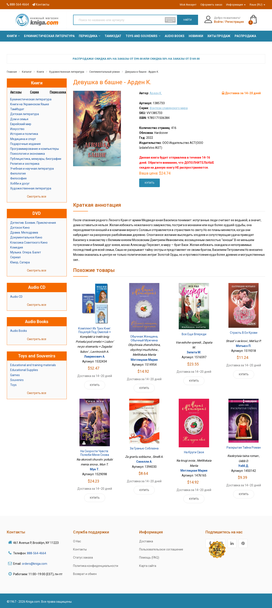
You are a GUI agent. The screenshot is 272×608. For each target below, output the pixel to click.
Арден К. (156, 93)
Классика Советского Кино (29, 242)
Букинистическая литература (30, 99)
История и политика (24, 134)
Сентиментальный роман (104, 71)
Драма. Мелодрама (24, 232)
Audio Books (18, 330)
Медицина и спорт (23, 139)
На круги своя (194, 452)
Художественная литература (66, 71)
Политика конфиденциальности (95, 566)
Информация (236, 4)
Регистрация (234, 21)
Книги (40, 71)
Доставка (146, 541)
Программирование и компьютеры (34, 148)
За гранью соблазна (144, 448)
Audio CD (16, 296)
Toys (13, 385)
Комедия (16, 247)
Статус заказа (83, 557)
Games (15, 375)
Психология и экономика (27, 153)
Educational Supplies (24, 370)
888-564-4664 (18, 4)
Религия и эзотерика (24, 163)
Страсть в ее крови (243, 332)
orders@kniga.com (34, 563)
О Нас (77, 541)
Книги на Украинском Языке (29, 104)
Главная (12, 71)
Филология (18, 173)
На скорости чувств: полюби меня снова (94, 453)
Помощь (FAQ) (149, 557)
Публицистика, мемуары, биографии (35, 158)
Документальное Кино (26, 237)
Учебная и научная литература (32, 168)
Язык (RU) (257, 4)
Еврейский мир (20, 124)
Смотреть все (36, 196)
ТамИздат (17, 109)
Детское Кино (20, 227)
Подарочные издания (25, 144)
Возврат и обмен (85, 574)
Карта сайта (147, 566)
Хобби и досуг (20, 183)
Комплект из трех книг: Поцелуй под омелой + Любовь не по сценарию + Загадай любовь (94, 334)
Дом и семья (19, 119)
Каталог (27, 71)
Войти (218, 21)
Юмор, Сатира (20, 262)
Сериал (15, 257)
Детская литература (24, 114)
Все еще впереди (194, 334)
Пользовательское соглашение (161, 549)
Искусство (17, 129)
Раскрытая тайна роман (244, 447)
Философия (18, 178)
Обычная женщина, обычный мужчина (144, 338)
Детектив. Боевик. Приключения (33, 222)
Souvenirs (17, 380)
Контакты (40, 4)
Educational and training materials (33, 365)
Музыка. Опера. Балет (25, 252)
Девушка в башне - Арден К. (142, 71)
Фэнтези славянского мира (169, 108)
